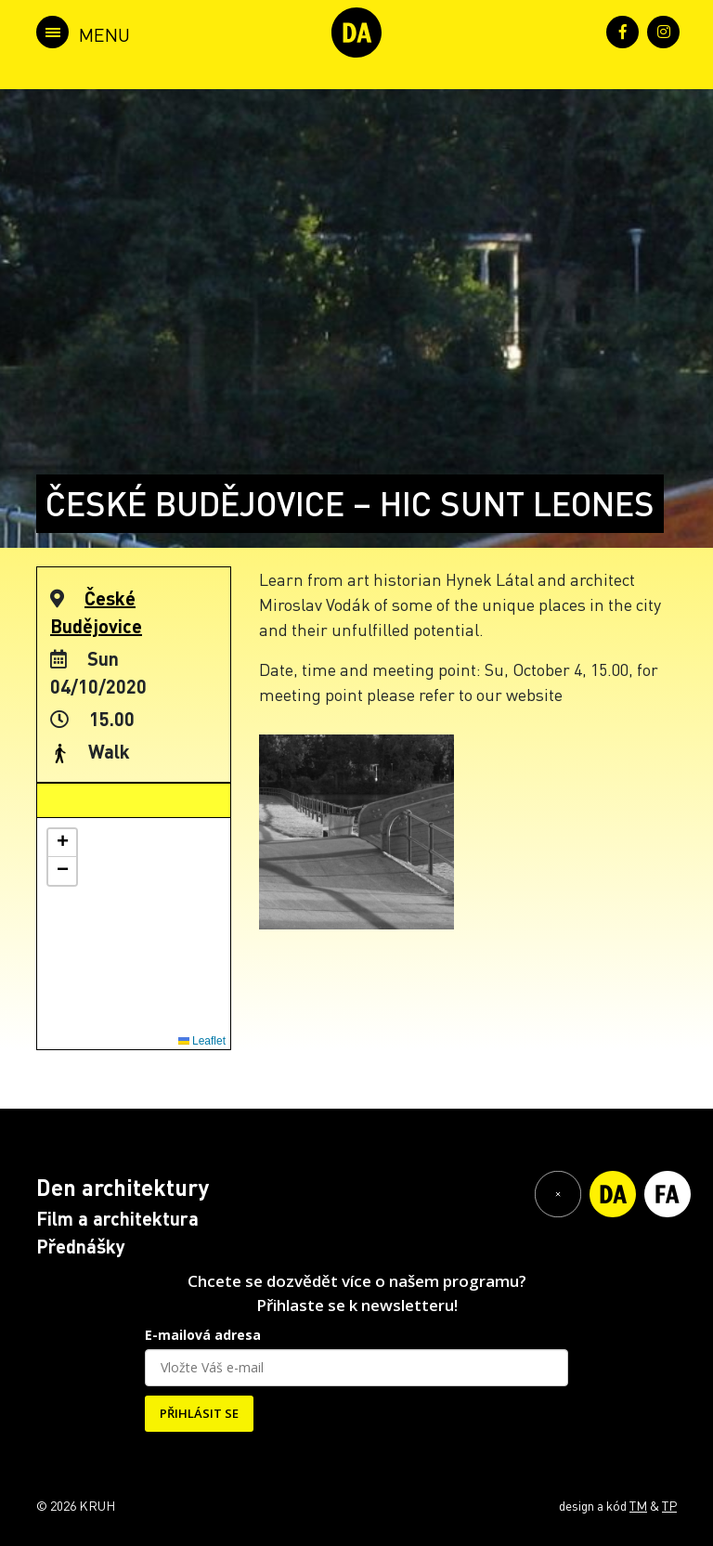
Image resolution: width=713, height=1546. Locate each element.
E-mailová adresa (203, 1335)
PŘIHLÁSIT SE (199, 1413)
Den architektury (122, 1187)
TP (669, 1505)
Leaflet (202, 1040)
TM (638, 1505)
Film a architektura (117, 1218)
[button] (62, 843)
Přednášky (80, 1246)
